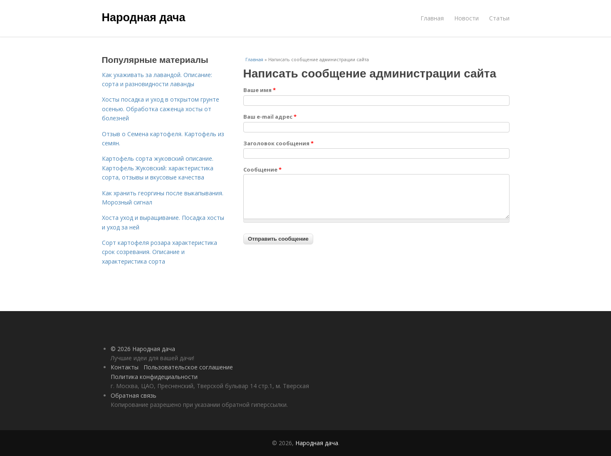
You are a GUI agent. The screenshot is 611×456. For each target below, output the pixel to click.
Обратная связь (133, 395)
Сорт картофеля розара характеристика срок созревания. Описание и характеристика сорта (159, 252)
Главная (432, 18)
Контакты (125, 367)
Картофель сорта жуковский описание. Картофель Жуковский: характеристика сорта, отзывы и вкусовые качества (157, 167)
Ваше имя (259, 90)
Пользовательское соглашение (188, 367)
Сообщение (262, 169)
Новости (466, 18)
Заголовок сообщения (278, 143)
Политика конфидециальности (154, 377)
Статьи (499, 18)
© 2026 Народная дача (143, 349)
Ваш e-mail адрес (270, 116)
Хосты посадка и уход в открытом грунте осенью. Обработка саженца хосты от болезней (160, 108)
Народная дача (144, 17)
